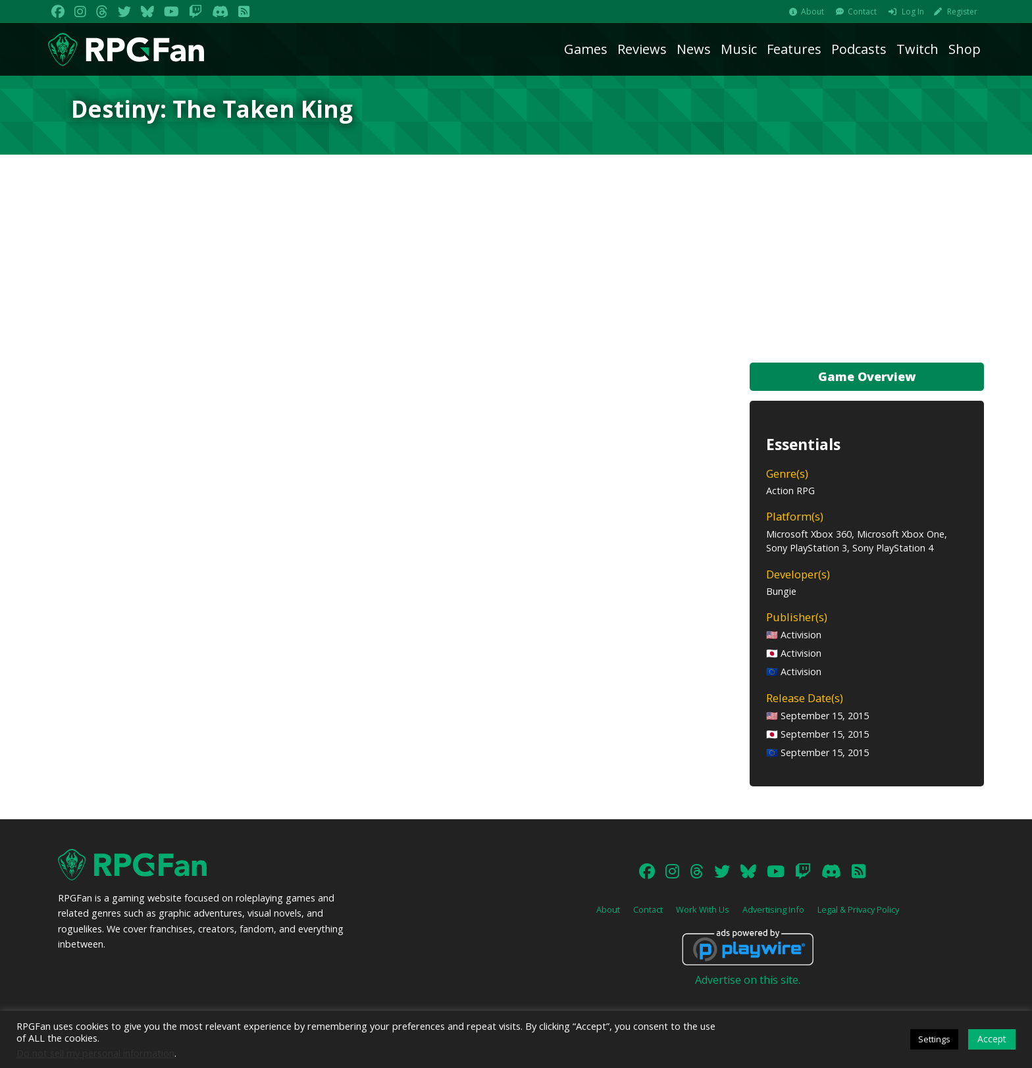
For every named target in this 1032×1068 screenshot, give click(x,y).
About (812, 11)
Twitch (917, 49)
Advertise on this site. (747, 980)
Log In (913, 11)
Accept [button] (991, 1038)
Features (794, 49)
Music (739, 49)
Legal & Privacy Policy (858, 909)
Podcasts (859, 49)
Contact (862, 11)
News (694, 49)
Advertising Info (773, 909)
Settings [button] (934, 1039)
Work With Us (702, 909)
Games (585, 49)
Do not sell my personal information (95, 1052)
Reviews (642, 49)
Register (962, 11)
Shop (964, 49)
